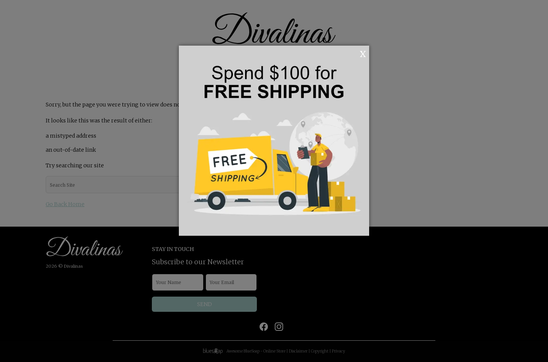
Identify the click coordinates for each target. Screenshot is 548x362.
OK (353, 53)
